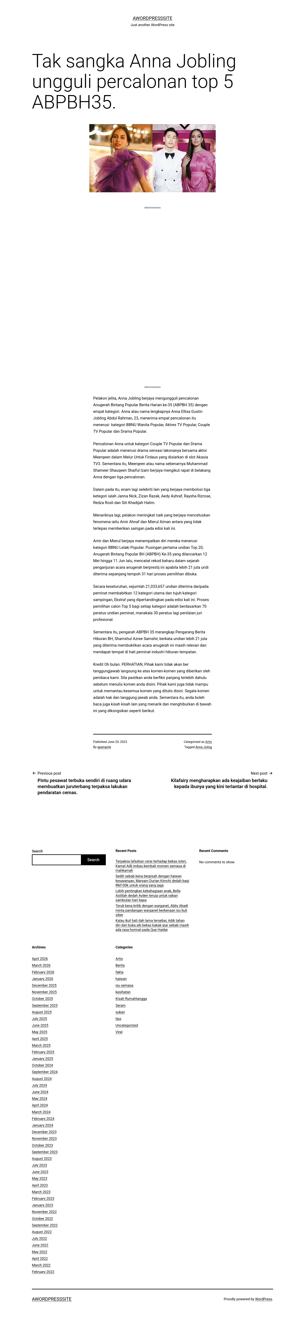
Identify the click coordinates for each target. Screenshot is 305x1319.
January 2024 (42, 1125)
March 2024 (41, 1112)
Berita (120, 965)
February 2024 (43, 1119)
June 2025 (40, 1025)
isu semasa (124, 985)
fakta (120, 972)
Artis (208, 742)
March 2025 (41, 1045)
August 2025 (42, 1012)
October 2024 (42, 1065)
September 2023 (45, 1152)
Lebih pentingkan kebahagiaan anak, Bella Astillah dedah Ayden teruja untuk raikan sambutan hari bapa (148, 895)
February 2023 (43, 1198)
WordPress (263, 1299)
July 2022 (39, 1238)
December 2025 (44, 985)
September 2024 (45, 1072)
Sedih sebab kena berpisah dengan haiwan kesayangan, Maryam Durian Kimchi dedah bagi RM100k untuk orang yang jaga (152, 880)
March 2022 (41, 1265)
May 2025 (39, 1032)
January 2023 (42, 1205)
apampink (104, 747)
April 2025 (40, 1039)
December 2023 (44, 1132)
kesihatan (123, 992)
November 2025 (44, 992)
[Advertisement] (152, 237)
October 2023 (42, 1145)
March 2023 (41, 1192)
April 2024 (40, 1105)
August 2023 (42, 1159)
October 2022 (42, 1219)
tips (118, 1019)
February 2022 (43, 1272)
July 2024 (39, 1085)
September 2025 (45, 1005)
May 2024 (39, 1099)
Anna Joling (203, 747)
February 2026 (43, 972)
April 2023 (40, 1185)
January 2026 (42, 979)
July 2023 (39, 1165)
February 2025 (43, 1052)
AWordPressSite (152, 18)
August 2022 (42, 1232)
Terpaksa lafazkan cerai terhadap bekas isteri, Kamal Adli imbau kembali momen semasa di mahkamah (151, 865)
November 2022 (44, 1212)
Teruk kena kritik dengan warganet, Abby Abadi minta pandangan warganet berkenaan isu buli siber (152, 910)
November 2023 (44, 1138)
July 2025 (39, 1019)
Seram (121, 1005)
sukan (120, 1012)
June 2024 (40, 1092)
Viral (119, 1032)
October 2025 (42, 999)
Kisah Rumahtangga (131, 999)
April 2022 (40, 1258)
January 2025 (42, 1059)
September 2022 (45, 1225)
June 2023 (40, 1172)
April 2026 (40, 959)
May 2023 (39, 1178)
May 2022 (39, 1252)
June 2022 (40, 1245)
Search (37, 851)
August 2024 (42, 1079)
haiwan (121, 979)
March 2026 (41, 965)
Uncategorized (127, 1025)
